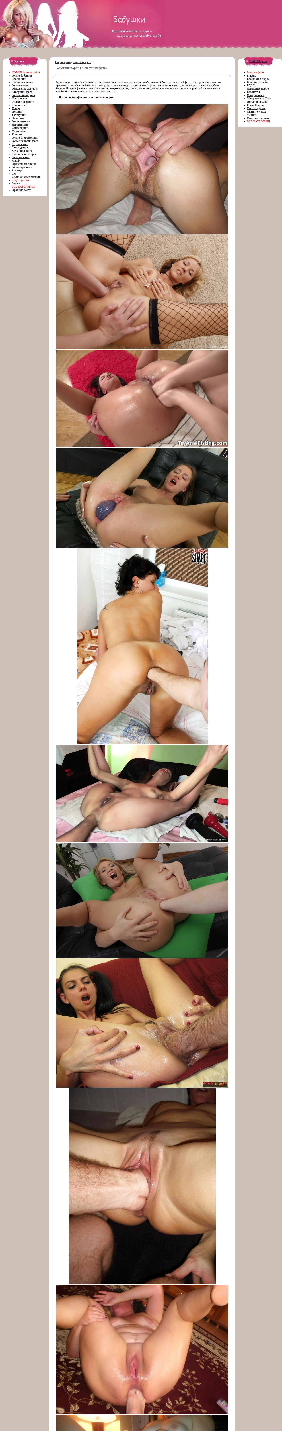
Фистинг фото (82, 62)
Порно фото (63, 62)
